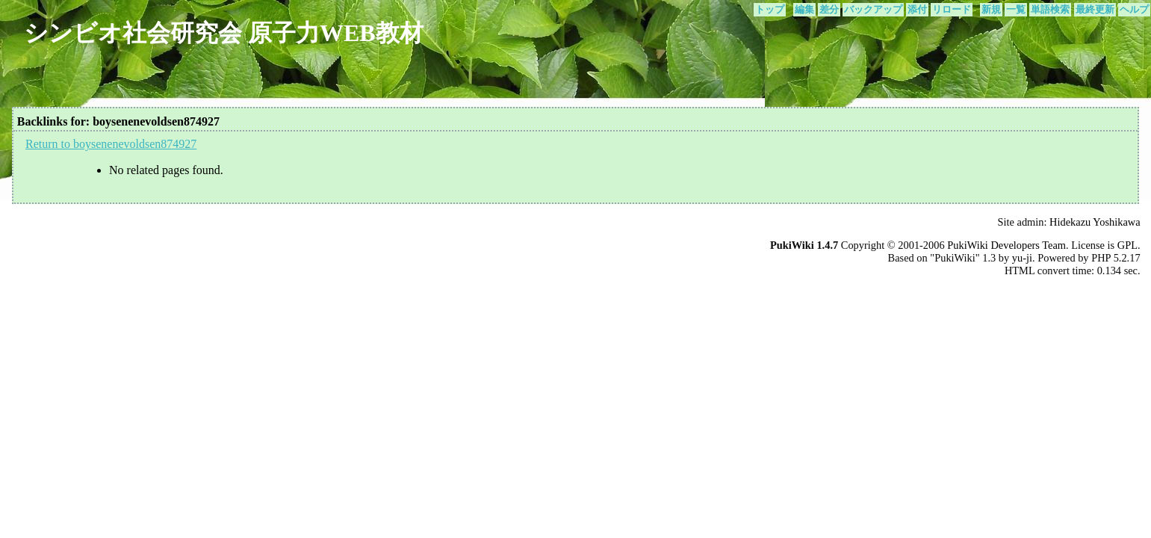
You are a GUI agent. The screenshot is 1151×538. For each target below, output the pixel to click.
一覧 (1016, 9)
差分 (829, 9)
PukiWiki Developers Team (1006, 245)
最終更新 (1095, 9)
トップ (769, 9)
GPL (1127, 245)
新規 (991, 9)
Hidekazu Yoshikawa (1095, 222)
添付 (917, 9)
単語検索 (1050, 9)
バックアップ (873, 9)
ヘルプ (1134, 9)
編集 (804, 9)
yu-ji (1022, 258)
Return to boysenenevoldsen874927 (110, 143)
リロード (951, 9)
